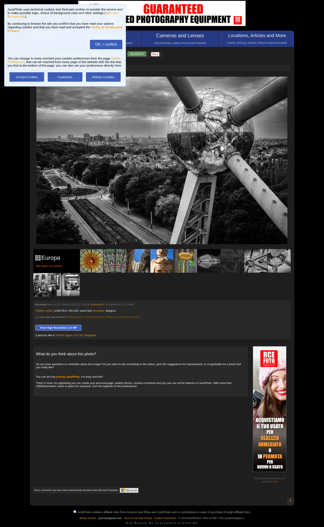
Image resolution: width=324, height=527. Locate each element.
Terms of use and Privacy (138, 518)
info (275, 481)
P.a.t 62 (78, 335)
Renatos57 (98, 304)
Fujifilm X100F (44, 310)
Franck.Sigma (64, 335)
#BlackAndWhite (95, 317)
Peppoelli (90, 335)
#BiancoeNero (76, 317)
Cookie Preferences (165, 518)
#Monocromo (114, 317)
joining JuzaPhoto (67, 376)
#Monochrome (131, 317)
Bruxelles (98, 310)
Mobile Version (88, 518)
